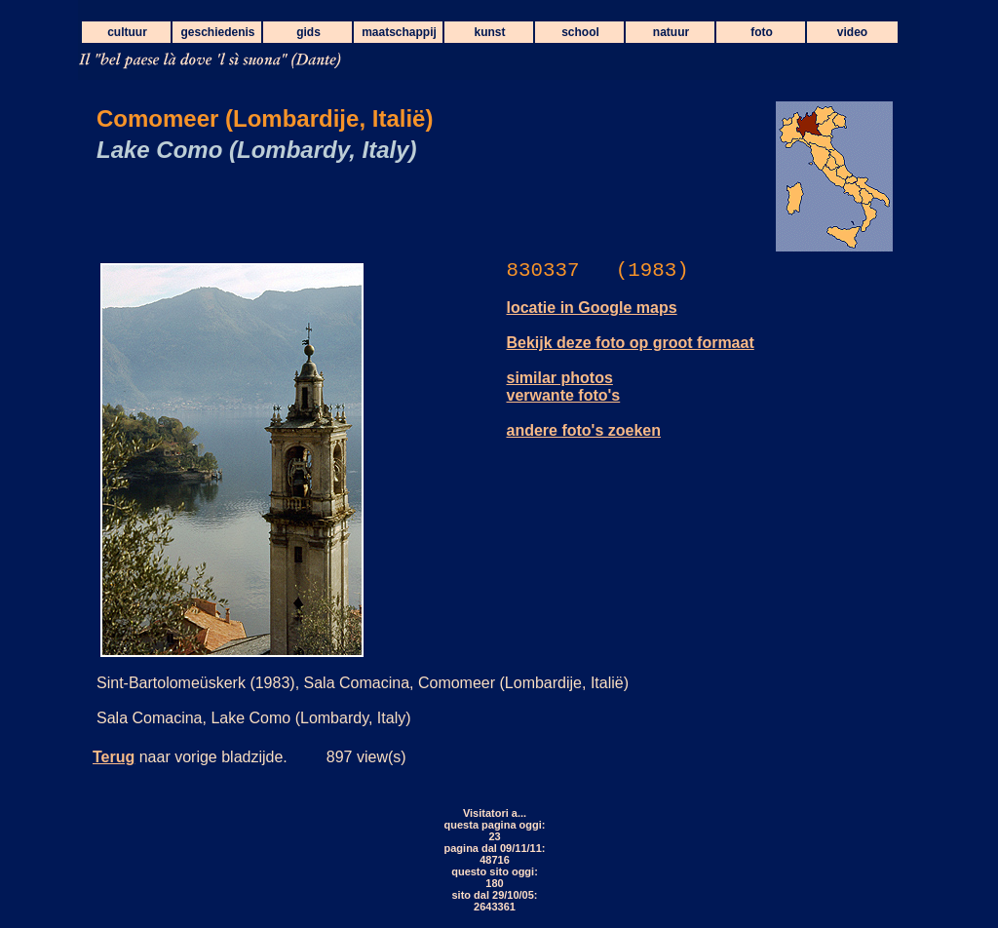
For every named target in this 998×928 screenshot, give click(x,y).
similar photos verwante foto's (564, 386)
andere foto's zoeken (584, 430)
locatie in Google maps (592, 307)
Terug (113, 757)
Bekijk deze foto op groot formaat (630, 342)
